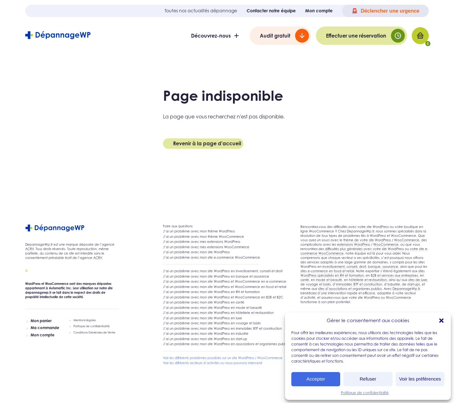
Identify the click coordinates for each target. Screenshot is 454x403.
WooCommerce (406, 240)
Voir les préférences (420, 379)
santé (304, 280)
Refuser (368, 379)
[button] (441, 320)
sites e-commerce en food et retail (327, 271)
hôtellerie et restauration (368, 280)
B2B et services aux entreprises (394, 275)
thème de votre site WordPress (367, 240)
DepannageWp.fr (406, 289)
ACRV (29, 249)
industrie (393, 284)
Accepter (315, 379)
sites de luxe (417, 280)
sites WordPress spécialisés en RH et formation (362, 273)
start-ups (413, 284)
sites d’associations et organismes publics (350, 289)
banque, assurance (383, 266)
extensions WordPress (353, 244)
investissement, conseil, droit (344, 266)
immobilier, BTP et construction (359, 284)
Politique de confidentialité (365, 392)
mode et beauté (329, 280)
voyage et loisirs (318, 284)
